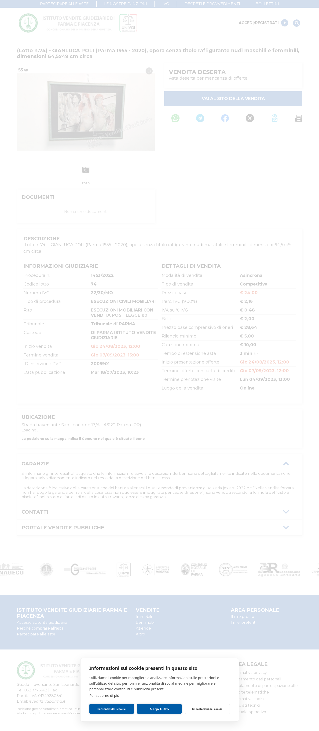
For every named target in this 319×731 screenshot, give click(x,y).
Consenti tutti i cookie (111, 709)
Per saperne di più (104, 695)
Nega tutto (159, 709)
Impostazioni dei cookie (207, 709)
